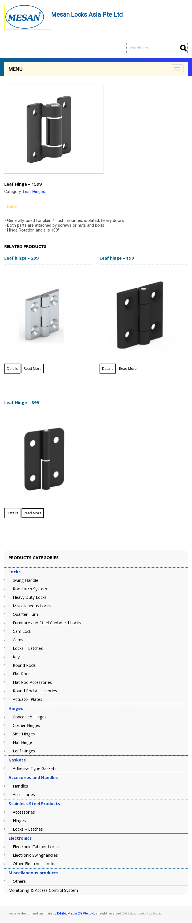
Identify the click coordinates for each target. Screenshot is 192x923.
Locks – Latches (28, 648)
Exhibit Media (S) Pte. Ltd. (76, 913)
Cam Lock (22, 631)
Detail (12, 206)
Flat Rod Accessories (32, 682)
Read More (32, 368)
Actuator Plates (27, 699)
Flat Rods (22, 673)
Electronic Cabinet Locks (36, 846)
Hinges (16, 708)
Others (19, 881)
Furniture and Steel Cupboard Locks (47, 622)
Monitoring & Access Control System (43, 890)
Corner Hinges (26, 725)
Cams (18, 639)
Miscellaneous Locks (32, 605)
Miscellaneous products (33, 872)
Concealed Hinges (30, 717)
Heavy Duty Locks (30, 597)
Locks (15, 571)
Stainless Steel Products (34, 803)
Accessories (24, 794)
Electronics (20, 838)
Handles (20, 786)
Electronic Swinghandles (35, 855)
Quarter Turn (25, 614)
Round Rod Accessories (35, 690)
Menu (15, 69)
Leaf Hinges (34, 191)
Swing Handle (25, 580)
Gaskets (17, 760)
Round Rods (24, 665)
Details (12, 368)
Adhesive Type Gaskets (34, 768)
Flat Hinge (22, 742)
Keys (17, 656)
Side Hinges (24, 734)
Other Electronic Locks (34, 863)
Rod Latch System (30, 588)
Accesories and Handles (33, 777)
